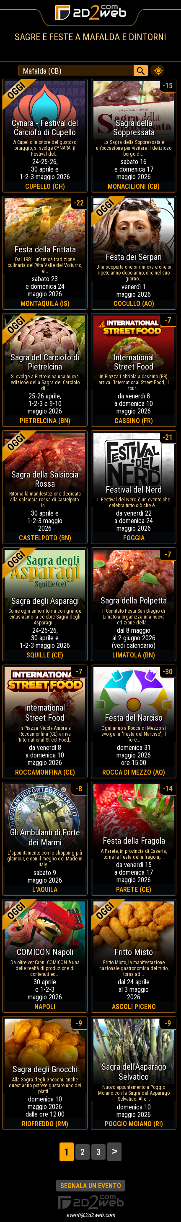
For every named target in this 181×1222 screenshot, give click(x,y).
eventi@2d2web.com (90, 1215)
